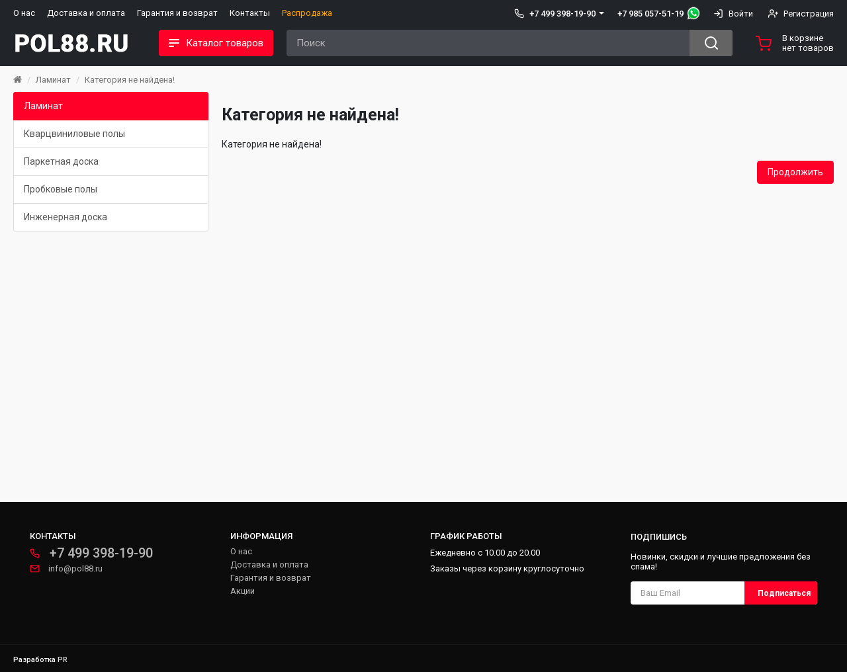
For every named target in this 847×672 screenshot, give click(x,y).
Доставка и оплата (86, 13)
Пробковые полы (60, 189)
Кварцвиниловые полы (74, 133)
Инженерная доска (65, 217)
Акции (242, 591)
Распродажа (307, 13)
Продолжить (795, 172)
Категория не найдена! (130, 80)
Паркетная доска (61, 161)
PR (62, 659)
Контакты (250, 13)
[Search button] (711, 43)
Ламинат (53, 80)
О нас (24, 13)
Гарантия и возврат (177, 13)
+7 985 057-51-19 (650, 13)
